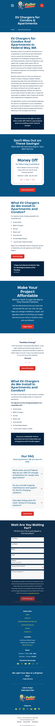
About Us (27, 618)
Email (27, 180)
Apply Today (27, 326)
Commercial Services (27, 625)
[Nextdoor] (39, 709)
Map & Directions (27, 645)
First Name (15, 538)
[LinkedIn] (31, 709)
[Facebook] (20, 709)
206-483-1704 (27, 690)
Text (21, 180)
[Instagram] (24, 709)
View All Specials (28, 190)
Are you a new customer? (18, 566)
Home (27, 614)
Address (14, 560)
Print (33, 180)
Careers (27, 628)
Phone (13, 549)
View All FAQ (27, 514)
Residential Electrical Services (27, 621)
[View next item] (29, 362)
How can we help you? (17, 571)
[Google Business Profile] (16, 709)
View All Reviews (27, 368)
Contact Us (27, 632)
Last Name (14, 544)
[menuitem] (19, 722)
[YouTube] (35, 709)
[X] (27, 709)
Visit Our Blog (17, 256)
